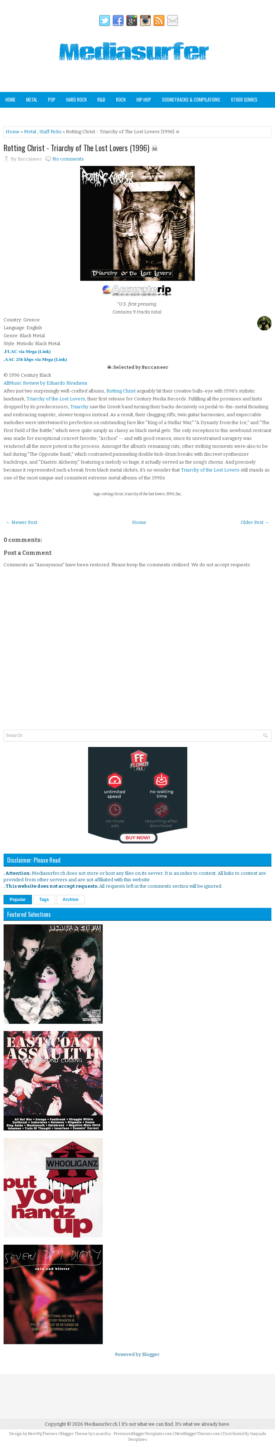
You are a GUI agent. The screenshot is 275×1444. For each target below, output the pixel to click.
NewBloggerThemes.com (198, 1433)
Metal (31, 99)
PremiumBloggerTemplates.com (143, 1433)
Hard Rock (76, 99)
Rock (121, 99)
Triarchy (79, 406)
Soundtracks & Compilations (191, 99)
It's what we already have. (202, 1424)
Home (10, 99)
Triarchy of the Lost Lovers (55, 398)
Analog (12, 115)
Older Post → (255, 522)
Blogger (150, 1354)
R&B (101, 99)
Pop (52, 99)
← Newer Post (21, 522)
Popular (18, 899)
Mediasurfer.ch (100, 1424)
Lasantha (102, 1433)
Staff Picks (41, 115)
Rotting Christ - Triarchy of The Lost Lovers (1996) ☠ (81, 147)
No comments (68, 159)
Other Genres (244, 99)
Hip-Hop (143, 99)
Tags (44, 899)
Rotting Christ (121, 391)
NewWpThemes (43, 1433)
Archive (70, 899)
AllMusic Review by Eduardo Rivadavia (45, 383)
